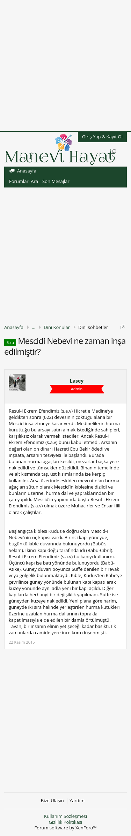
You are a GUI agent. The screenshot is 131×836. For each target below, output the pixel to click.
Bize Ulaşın (52, 801)
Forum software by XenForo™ (66, 828)
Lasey (77, 381)
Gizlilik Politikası (65, 822)
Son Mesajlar (56, 181)
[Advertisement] (65, 65)
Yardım (77, 801)
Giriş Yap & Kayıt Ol (102, 136)
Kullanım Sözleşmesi (65, 816)
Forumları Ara (23, 181)
